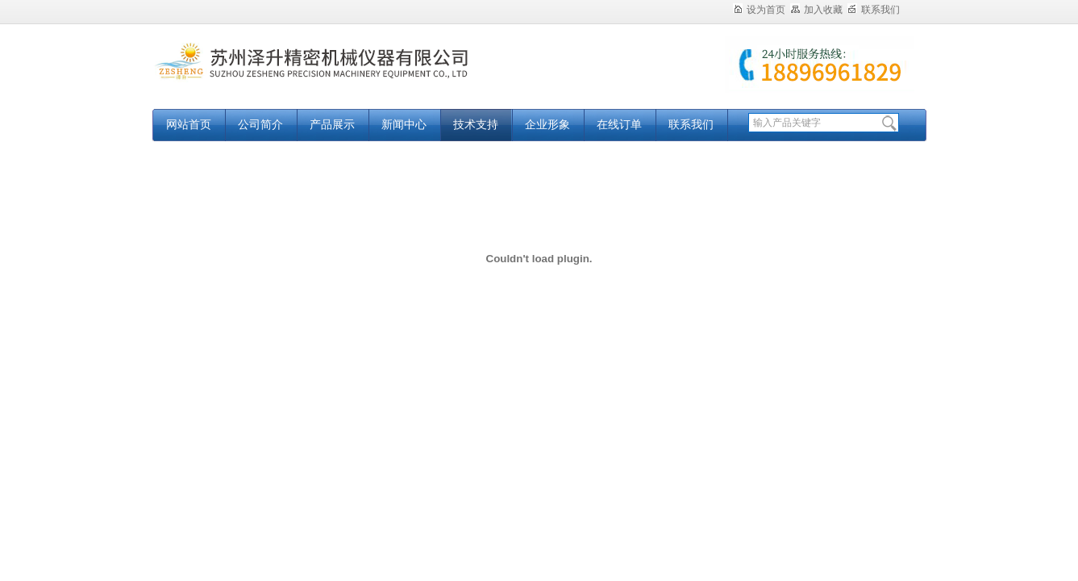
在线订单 (619, 125)
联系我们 (873, 9)
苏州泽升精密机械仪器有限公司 (354, 74)
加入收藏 (816, 9)
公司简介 (260, 125)
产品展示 (332, 125)
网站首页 (188, 125)
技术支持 (475, 125)
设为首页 (759, 9)
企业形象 (547, 125)
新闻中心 (404, 125)
